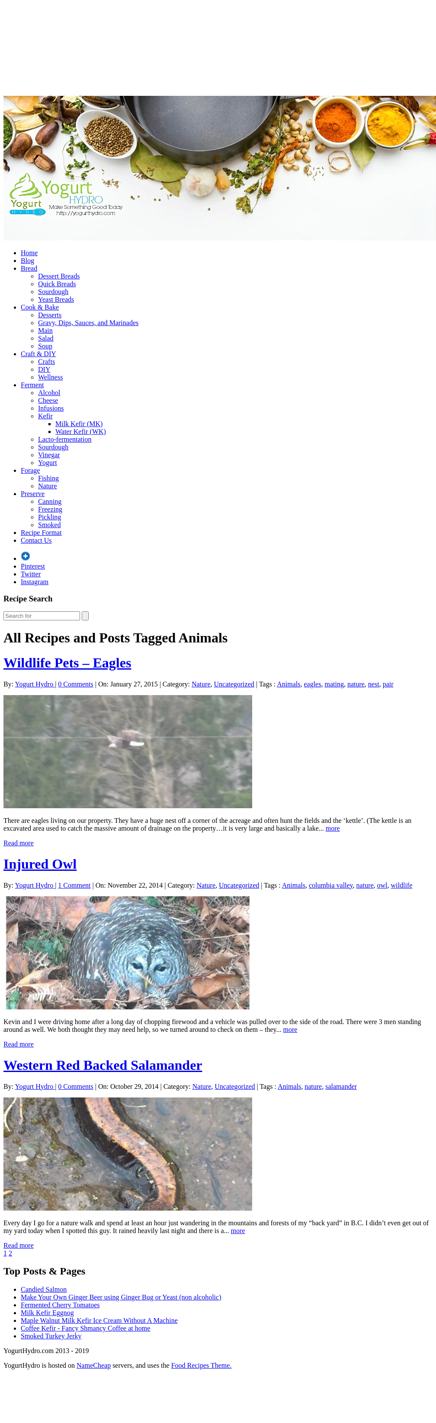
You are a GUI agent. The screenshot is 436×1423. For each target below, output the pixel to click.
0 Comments (75, 684)
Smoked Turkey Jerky (51, 1336)
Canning (49, 501)
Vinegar (49, 455)
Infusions (51, 408)
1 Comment (74, 885)
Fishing (48, 478)
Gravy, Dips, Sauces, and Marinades (88, 322)
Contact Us (36, 540)
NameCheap (94, 1365)
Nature (47, 486)
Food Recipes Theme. (201, 1365)
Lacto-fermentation (65, 439)
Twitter (31, 574)
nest (373, 684)
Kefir (45, 416)
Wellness (50, 377)
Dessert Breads (59, 276)
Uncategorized (234, 684)
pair (388, 684)
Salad (46, 338)
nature (356, 684)
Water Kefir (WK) (80, 431)
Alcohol (49, 392)
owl (382, 885)
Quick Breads (57, 284)
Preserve (33, 493)
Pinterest (33, 566)
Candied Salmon (44, 1289)
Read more (18, 843)
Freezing (50, 509)
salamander (341, 1086)
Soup (45, 346)
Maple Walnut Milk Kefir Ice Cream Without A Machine (99, 1320)
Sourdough (53, 291)
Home (29, 252)
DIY (44, 369)
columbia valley (331, 885)
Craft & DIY (38, 353)
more (333, 828)
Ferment (32, 385)
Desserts (49, 315)
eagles (312, 684)
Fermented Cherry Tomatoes (60, 1305)
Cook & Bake (40, 307)
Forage (30, 470)
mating (333, 684)
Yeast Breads (56, 299)
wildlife (402, 885)
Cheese (48, 400)
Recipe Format (41, 532)
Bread (29, 268)
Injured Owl (40, 864)
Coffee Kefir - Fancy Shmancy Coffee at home (85, 1328)
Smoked (49, 524)
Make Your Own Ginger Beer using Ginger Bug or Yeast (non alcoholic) (121, 1297)
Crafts (46, 361)
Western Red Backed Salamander (102, 1065)
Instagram (34, 581)
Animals (288, 684)
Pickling (49, 517)
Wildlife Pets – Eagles (67, 662)
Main (45, 330)
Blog (27, 260)
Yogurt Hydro (35, 684)
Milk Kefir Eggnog (47, 1312)
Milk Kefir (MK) (79, 423)
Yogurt (47, 462)
